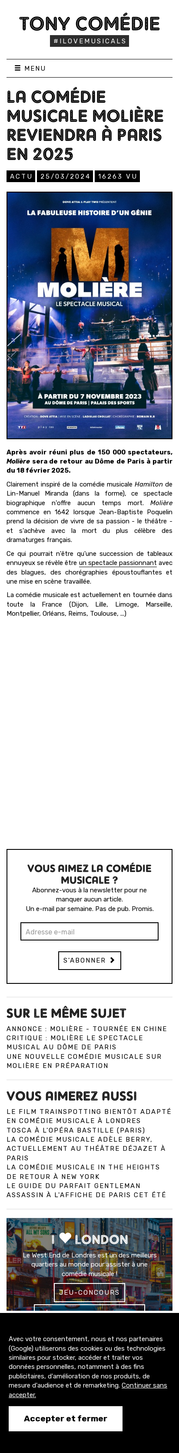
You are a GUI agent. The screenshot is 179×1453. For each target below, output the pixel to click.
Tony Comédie (89, 23)
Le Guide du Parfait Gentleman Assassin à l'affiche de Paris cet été (86, 1190)
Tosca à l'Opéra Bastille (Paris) (76, 1130)
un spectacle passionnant (118, 563)
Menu (30, 68)
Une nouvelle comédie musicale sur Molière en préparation (84, 1061)
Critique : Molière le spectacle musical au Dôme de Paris (75, 1042)
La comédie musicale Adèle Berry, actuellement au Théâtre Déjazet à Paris (86, 1149)
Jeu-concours (89, 1292)
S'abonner (89, 960)
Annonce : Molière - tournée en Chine (87, 1029)
